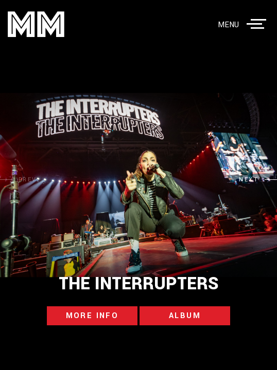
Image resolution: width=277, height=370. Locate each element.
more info (92, 315)
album (185, 315)
